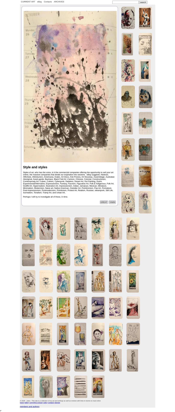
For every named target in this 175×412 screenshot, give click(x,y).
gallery (26, 402)
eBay (39, 2)
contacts (51, 402)
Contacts (48, 2)
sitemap (57, 402)
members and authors (30, 406)
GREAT (103, 202)
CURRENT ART (28, 2)
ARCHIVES (59, 2)
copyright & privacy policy (39, 402)
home (22, 402)
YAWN (112, 202)
